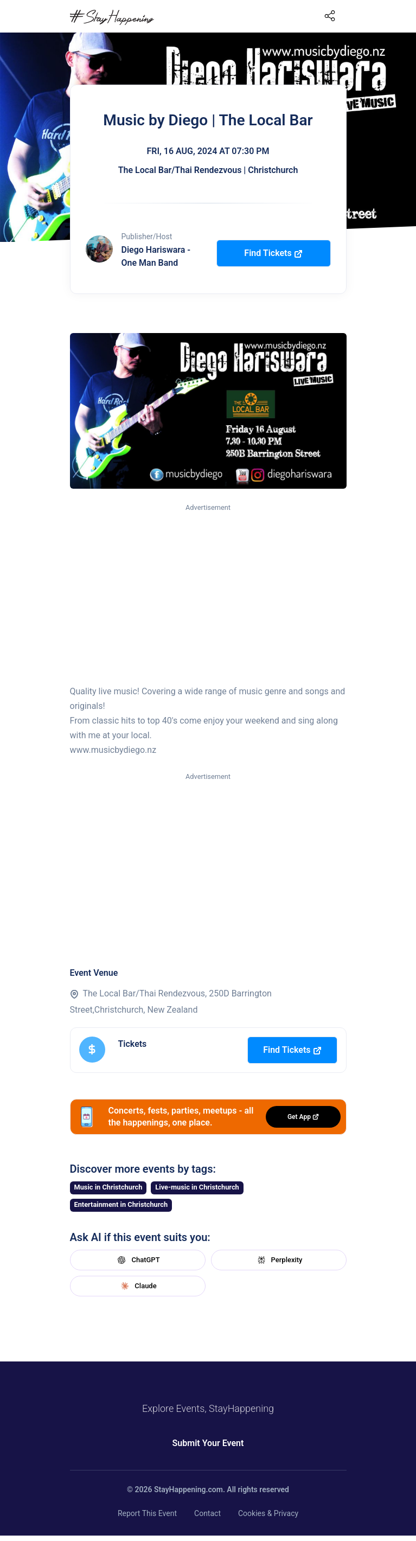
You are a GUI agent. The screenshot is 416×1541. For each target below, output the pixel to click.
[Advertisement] (208, 595)
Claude (137, 1286)
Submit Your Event (208, 1443)
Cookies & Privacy (268, 1513)
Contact (207, 1513)
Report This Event (147, 1513)
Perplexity (279, 1260)
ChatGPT (137, 1260)
